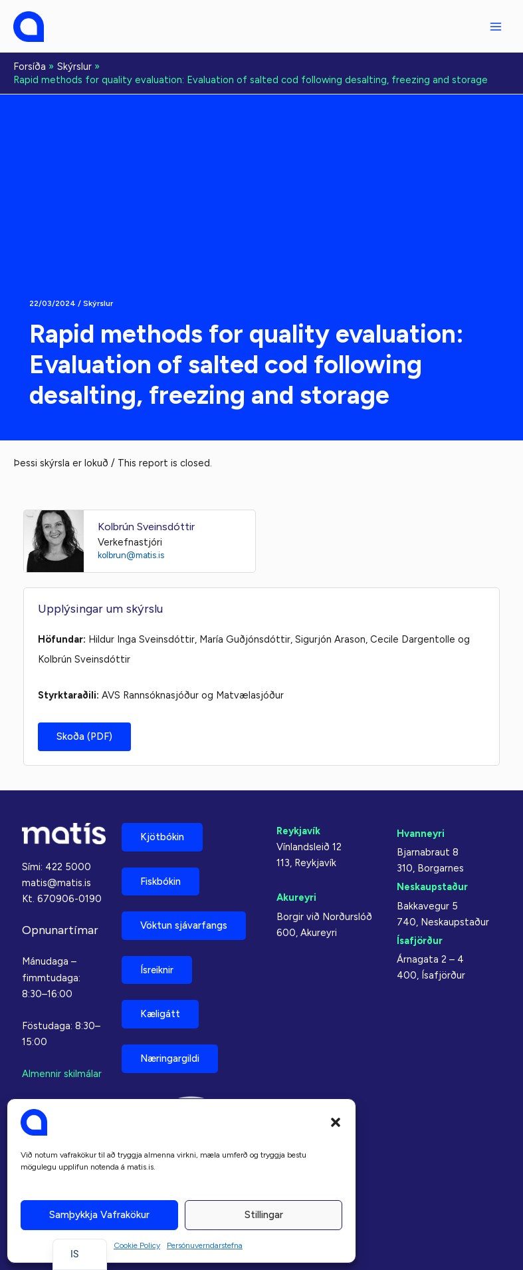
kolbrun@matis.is (131, 555)
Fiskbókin (160, 881)
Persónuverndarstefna (205, 1245)
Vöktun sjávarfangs (183, 925)
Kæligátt (160, 1014)
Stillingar (264, 1215)
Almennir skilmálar (62, 1074)
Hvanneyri (421, 834)
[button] (335, 1122)
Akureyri (296, 897)
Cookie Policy (137, 1245)
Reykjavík (298, 831)
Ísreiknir (156, 970)
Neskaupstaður (432, 887)
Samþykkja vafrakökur (99, 1215)
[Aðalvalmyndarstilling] (496, 27)
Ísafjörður (420, 941)
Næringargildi (169, 1058)
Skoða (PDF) (84, 736)
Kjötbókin (162, 837)
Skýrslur (98, 303)
